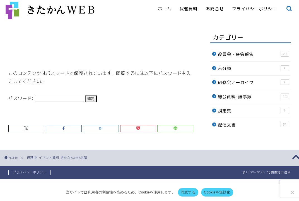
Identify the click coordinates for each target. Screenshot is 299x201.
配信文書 (253, 125)
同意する (188, 192)
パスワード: (46, 98)
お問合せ (215, 8)
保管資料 (188, 8)
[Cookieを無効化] (292, 192)
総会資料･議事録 (253, 97)
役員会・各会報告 (253, 54)
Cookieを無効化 (217, 192)
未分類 (253, 68)
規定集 (253, 111)
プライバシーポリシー (254, 8)
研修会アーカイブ (253, 82)
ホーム (164, 8)
